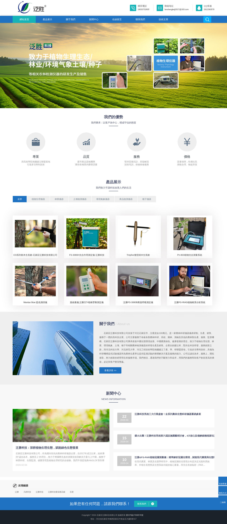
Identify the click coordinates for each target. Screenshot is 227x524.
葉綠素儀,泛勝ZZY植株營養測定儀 (86, 302)
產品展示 (47, 19)
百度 (72, 492)
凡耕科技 (27, 492)
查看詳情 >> (110, 370)
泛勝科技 (39, 492)
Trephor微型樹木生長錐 (138, 255)
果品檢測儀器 (126, 199)
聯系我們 (140, 19)
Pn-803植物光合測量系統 (189, 255)
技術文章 (163, 19)
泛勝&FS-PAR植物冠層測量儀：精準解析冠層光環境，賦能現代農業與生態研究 (176, 457)
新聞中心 (94, 19)
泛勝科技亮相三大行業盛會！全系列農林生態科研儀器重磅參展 (168, 414)
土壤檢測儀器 (80, 199)
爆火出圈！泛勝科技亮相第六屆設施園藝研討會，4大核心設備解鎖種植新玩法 (175, 435)
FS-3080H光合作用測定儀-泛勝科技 (86, 255)
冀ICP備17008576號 (134, 515)
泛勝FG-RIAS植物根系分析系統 (189, 302)
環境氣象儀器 (103, 199)
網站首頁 (24, 19)
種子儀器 (146, 199)
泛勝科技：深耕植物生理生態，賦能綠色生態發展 (47, 447)
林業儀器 (59, 199)
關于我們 (70, 19)
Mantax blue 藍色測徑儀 (35, 302)
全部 (19, 199)
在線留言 (117, 19)
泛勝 (17, 492)
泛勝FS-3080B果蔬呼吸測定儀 (138, 302)
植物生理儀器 (38, 199)
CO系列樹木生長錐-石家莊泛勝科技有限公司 (35, 255)
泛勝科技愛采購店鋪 (56, 492)
